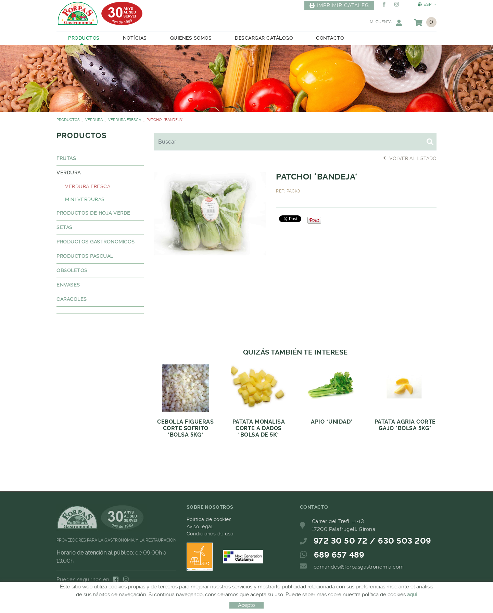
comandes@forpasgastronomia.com (359, 567)
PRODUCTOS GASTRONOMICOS (95, 241)
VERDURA (94, 120)
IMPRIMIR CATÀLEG (339, 5)
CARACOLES (71, 299)
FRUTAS (66, 158)
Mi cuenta (386, 22)
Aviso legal (200, 526)
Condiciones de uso (210, 533)
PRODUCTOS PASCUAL (84, 256)
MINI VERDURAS (85, 199)
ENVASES (68, 285)
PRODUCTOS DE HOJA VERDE (93, 213)
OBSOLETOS (72, 270)
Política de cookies (209, 519)
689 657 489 (339, 555)
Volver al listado (410, 158)
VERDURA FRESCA (124, 120)
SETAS (64, 227)
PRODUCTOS (68, 120)
